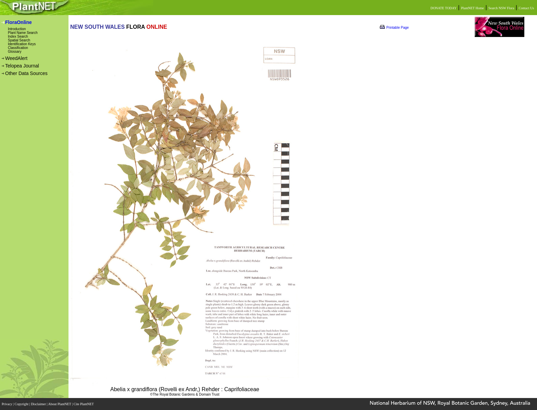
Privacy (7, 404)
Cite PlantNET (84, 404)
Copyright (22, 404)
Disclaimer (39, 404)
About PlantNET (60, 404)
